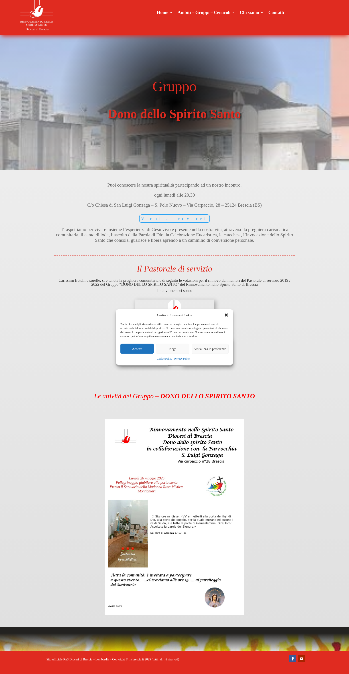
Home (162, 13)
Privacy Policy (182, 358)
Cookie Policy (164, 358)
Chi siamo (249, 13)
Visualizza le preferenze (210, 349)
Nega (172, 349)
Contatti (276, 13)
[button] (226, 315)
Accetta (137, 349)
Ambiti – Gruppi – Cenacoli (204, 13)
